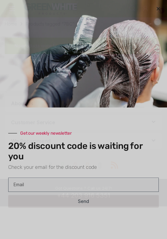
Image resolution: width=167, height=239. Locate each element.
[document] (83, 119)
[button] (158, 8)
